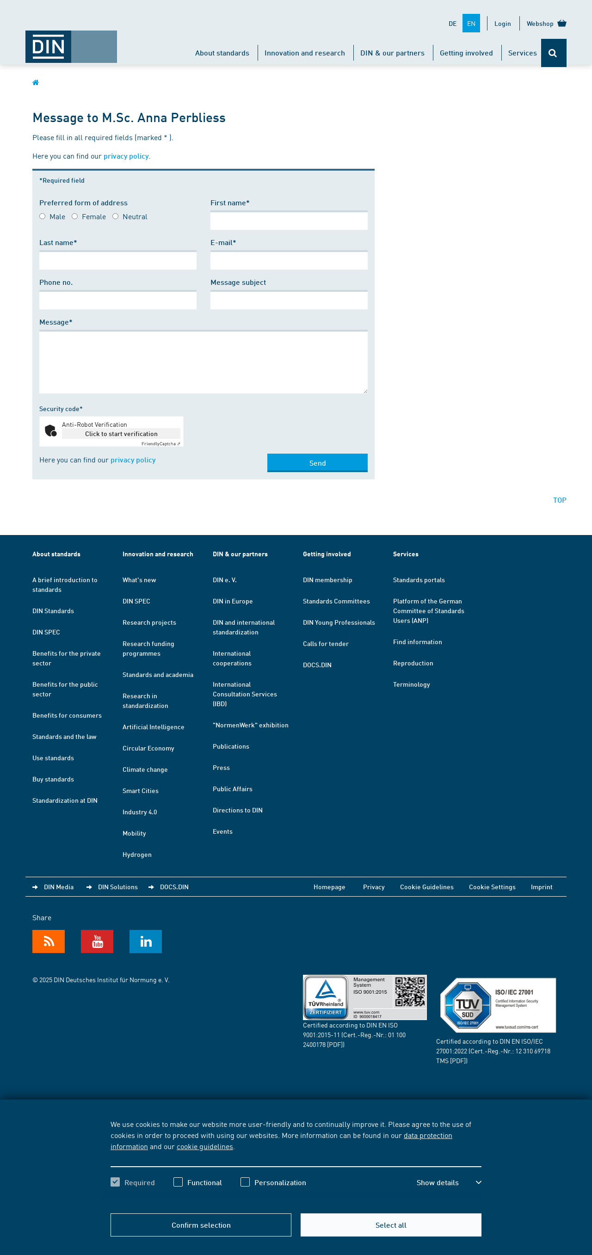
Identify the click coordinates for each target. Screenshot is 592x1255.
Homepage (329, 886)
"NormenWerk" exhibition (251, 724)
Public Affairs (233, 788)
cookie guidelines (205, 1146)
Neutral (135, 216)
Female (94, 216)
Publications (231, 746)
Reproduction (413, 662)
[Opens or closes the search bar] (554, 53)
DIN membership (327, 579)
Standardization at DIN (65, 800)
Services (522, 52)
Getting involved (466, 52)
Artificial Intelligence (154, 726)
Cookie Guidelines (427, 886)
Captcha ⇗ (161, 443)
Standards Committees (336, 601)
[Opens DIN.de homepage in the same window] (71, 42)
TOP (560, 499)
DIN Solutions (118, 886)
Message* (56, 321)
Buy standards (53, 779)
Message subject (238, 281)
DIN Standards (53, 610)
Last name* (58, 242)
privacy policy (126, 155)
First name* (230, 202)
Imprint (542, 886)
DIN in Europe (233, 601)
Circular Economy (148, 748)
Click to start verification (121, 433)
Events (223, 831)
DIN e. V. (225, 579)
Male (57, 216)
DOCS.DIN (317, 664)
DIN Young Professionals (339, 622)
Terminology (411, 684)
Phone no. (56, 281)
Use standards (53, 757)
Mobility (134, 833)
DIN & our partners (392, 52)
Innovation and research (305, 52)
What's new (139, 579)
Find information (417, 641)
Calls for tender (326, 643)
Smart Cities (141, 790)
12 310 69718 (532, 1050)
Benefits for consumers (67, 715)
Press (221, 767)
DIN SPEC (46, 632)
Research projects (149, 622)
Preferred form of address (83, 202)
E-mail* (223, 242)
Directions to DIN (238, 810)
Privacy (374, 886)
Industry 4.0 (140, 811)
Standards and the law (64, 736)
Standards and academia (158, 674)
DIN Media (59, 886)
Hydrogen (137, 854)
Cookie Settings (492, 886)
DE (452, 23)
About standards (222, 52)
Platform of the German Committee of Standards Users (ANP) (428, 610)
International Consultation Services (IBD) (245, 693)
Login (502, 23)
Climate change (145, 769)
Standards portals (419, 579)
